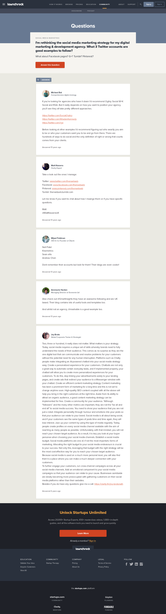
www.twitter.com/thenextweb (64, 181)
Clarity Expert (56, 168)
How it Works (55, 4)
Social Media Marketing (47, 38)
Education (91, 4)
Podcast (91, 11)
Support (132, 4)
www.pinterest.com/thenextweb (67, 188)
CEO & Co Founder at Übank (63, 241)
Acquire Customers (28, 567)
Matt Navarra (57, 165)
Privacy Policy (103, 567)
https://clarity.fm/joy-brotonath (108, 484)
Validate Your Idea (27, 563)
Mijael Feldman (58, 238)
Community (104, 4)
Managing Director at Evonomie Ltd (65, 292)
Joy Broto (55, 334)
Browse (69, 4)
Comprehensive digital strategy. (64, 95)
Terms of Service (105, 563)
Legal (101, 559)
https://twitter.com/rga (52, 122)
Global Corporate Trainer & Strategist (66, 337)
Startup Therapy (52, 563)
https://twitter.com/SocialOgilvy (57, 115)
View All (23, 570)
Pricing (79, 4)
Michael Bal (56, 92)
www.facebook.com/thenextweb (69, 185)
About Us (76, 567)
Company (77, 559)
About (121, 4)
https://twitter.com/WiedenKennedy (59, 119)
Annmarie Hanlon (59, 289)
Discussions (77, 11)
